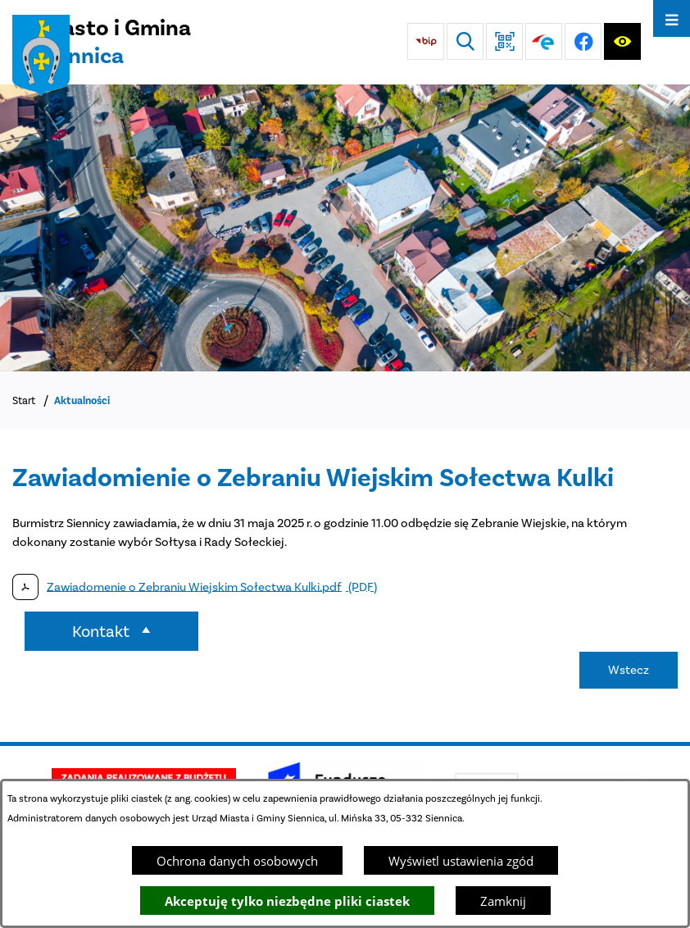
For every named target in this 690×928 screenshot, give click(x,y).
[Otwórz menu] (671, 18)
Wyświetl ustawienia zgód (460, 861)
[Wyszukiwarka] (465, 41)
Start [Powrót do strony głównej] (23, 400)
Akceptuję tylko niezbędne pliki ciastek (287, 901)
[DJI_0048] (345, 227)
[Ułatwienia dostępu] (622, 41)
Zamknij (503, 901)
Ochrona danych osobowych (237, 861)
